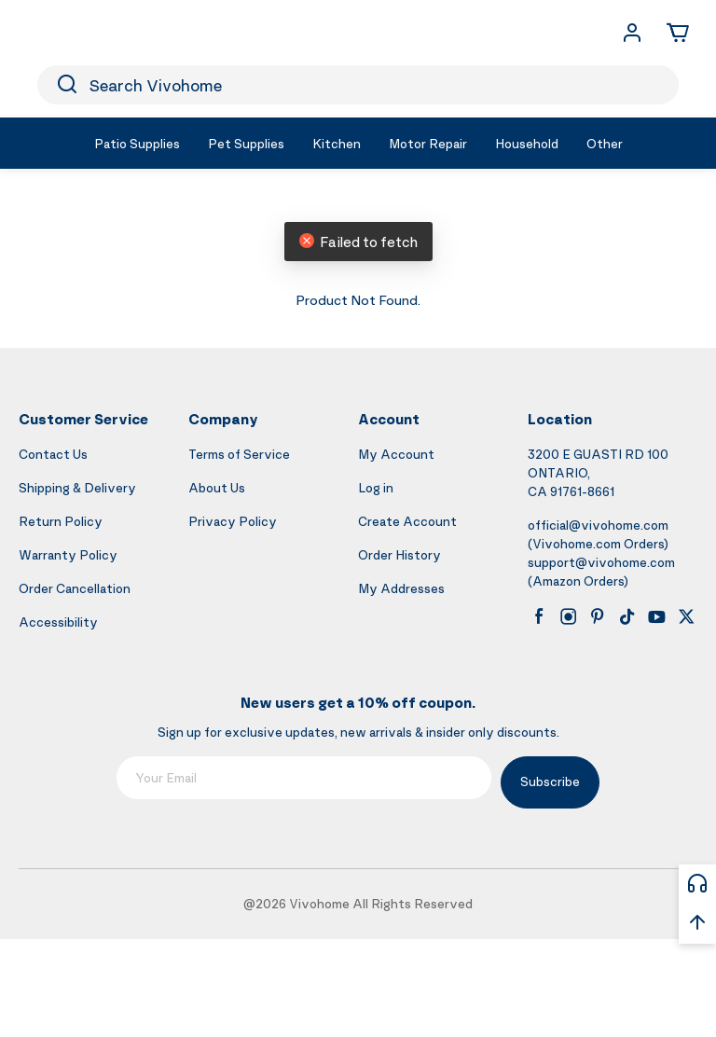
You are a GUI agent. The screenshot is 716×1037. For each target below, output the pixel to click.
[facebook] (539, 616)
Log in (375, 487)
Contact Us (53, 454)
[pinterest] (597, 616)
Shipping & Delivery (77, 487)
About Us (216, 487)
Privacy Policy (232, 521)
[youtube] (656, 616)
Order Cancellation (75, 588)
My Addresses (401, 588)
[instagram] (569, 616)
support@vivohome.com (601, 562)
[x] (686, 616)
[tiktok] (627, 616)
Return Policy (61, 521)
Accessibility (58, 621)
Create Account (407, 521)
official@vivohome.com (598, 524)
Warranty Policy (68, 554)
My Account (396, 454)
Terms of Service (239, 454)
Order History (399, 554)
